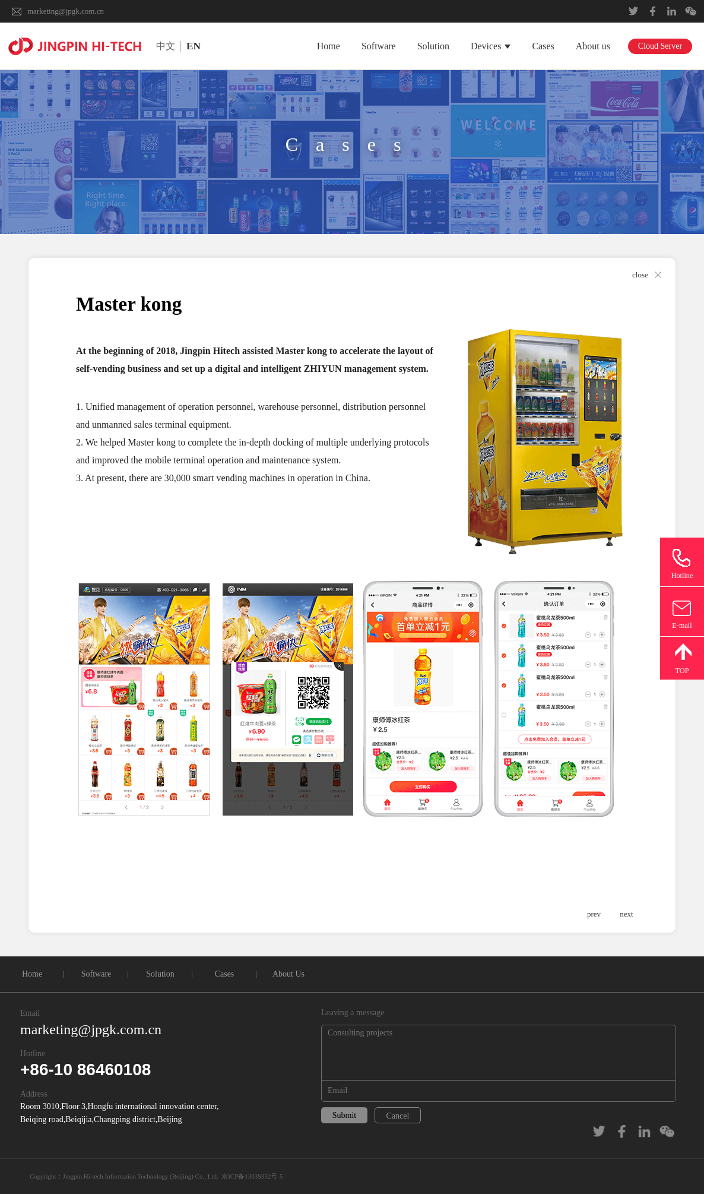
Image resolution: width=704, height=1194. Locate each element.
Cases (543, 46)
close (640, 274)
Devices (491, 46)
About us (593, 46)
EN (193, 46)
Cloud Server (660, 46)
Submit (344, 1115)
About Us (288, 973)
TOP (682, 671)
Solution (433, 46)
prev (594, 913)
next (626, 913)
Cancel (398, 1115)
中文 (165, 46)
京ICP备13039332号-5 (252, 1176)
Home (328, 46)
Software (378, 46)
